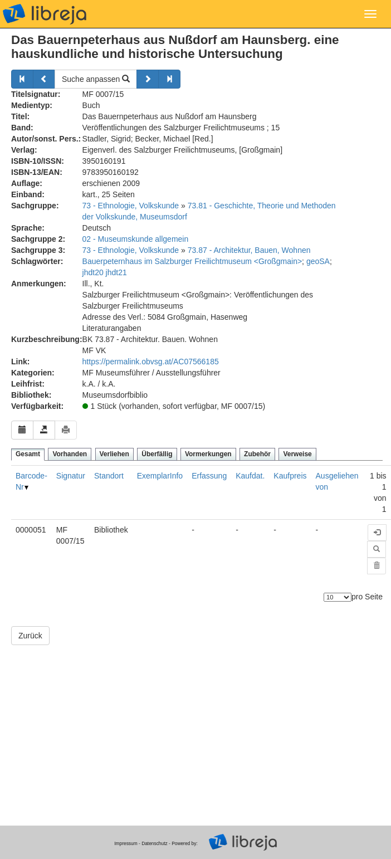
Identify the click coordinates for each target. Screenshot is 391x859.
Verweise (297, 454)
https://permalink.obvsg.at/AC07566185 (150, 361)
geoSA (318, 261)
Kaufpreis (289, 475)
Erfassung (209, 475)
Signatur (70, 475)
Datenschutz (154, 843)
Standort (109, 475)
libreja (44, 14)
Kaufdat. (250, 475)
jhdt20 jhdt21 (104, 272)
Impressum (125, 843)
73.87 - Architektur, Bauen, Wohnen (249, 250)
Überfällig (156, 454)
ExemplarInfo (160, 475)
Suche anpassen (96, 79)
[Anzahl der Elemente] (337, 597)
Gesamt (28, 454)
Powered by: (185, 843)
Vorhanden (69, 454)
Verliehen (114, 454)
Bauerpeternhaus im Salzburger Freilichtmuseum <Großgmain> (192, 261)
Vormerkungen (208, 454)
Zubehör (257, 454)
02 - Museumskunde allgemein (135, 239)
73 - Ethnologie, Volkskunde (130, 205)
